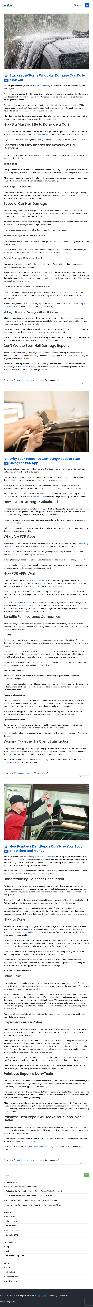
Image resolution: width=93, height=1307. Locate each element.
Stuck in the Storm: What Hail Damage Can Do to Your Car (47, 77)
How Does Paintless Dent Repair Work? (21, 1186)
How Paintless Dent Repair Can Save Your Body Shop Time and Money (46, 848)
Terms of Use (63, 1296)
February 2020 (11, 1221)
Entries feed (10, 1272)
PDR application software (33, 580)
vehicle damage (22, 602)
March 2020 (10, 1216)
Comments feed (11, 1276)
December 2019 (11, 1230)
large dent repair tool (33, 1146)
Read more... (84, 384)
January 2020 (10, 1226)
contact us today (29, 366)
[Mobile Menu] (87, 5)
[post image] (46, 41)
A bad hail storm (32, 932)
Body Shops (21, 380)
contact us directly (11, 762)
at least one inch (42, 134)
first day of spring (42, 85)
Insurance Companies (35, 380)
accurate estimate (38, 496)
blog (7, 1246)
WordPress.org (11, 1281)
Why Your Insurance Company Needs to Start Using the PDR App (45, 460)
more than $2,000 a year (45, 856)
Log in (7, 1267)
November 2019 (11, 1235)
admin (10, 380)
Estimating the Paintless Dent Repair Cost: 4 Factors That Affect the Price (34, 1191)
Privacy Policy (52, 1296)
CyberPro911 (12, 1302)
